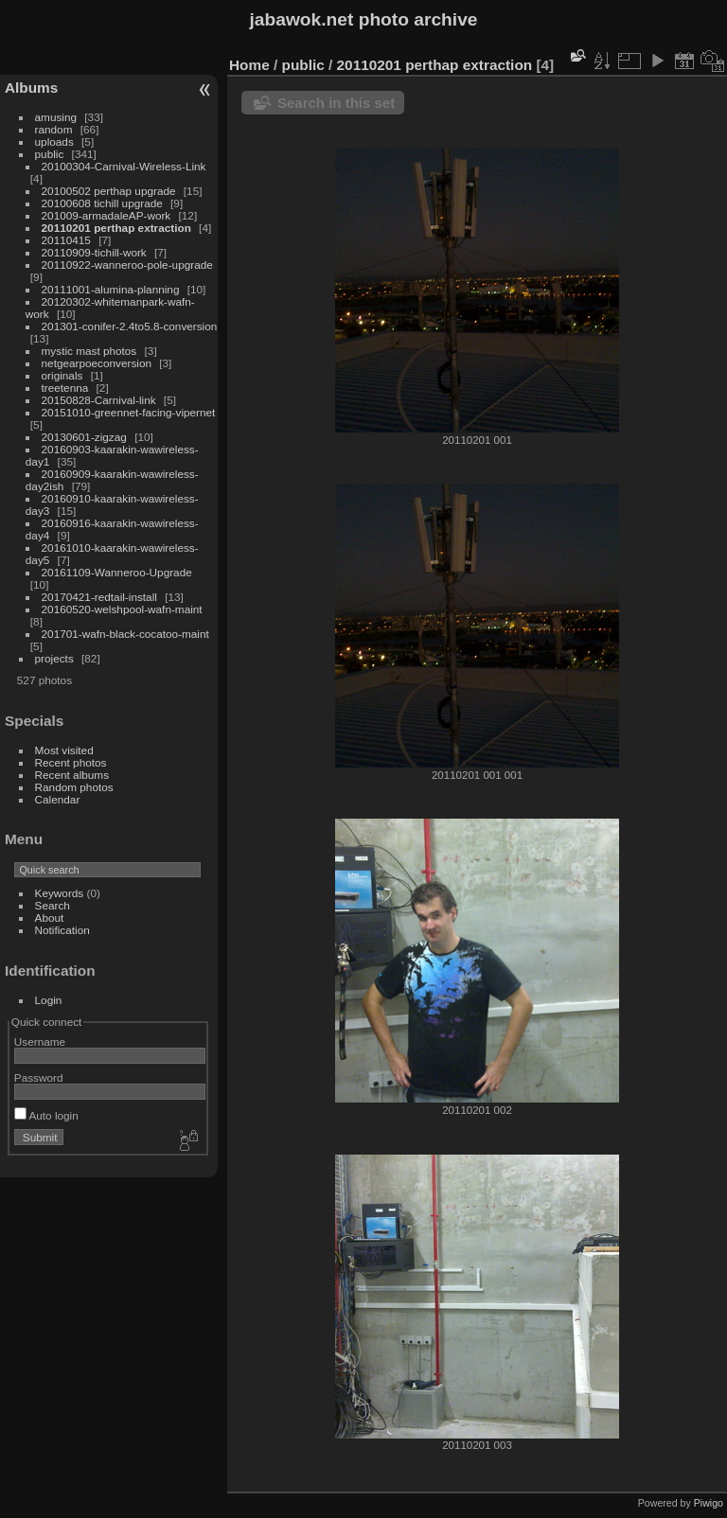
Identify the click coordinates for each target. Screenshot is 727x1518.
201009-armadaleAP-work (106, 215)
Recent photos (71, 762)
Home (249, 65)
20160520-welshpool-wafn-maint (122, 609)
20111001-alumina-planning (111, 289)
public (49, 154)
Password (38, 1077)
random (54, 129)
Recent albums (72, 774)
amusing (56, 117)
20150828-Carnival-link (99, 400)
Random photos (74, 787)
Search (52, 905)
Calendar (57, 799)
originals (62, 375)
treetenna (65, 387)
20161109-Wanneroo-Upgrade (117, 572)
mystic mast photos (89, 350)
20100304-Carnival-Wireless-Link (124, 166)
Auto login (46, 1115)
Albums (31, 87)
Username (39, 1041)
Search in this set (336, 103)
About (49, 917)
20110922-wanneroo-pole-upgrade (127, 264)
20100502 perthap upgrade (109, 191)
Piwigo (708, 1503)
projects (54, 658)
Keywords (59, 893)
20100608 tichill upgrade (102, 203)
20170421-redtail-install (99, 597)
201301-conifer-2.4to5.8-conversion (130, 326)
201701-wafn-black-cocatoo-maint (125, 633)
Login (48, 1000)
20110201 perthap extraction (116, 227)
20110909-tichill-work (94, 252)
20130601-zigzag (84, 437)
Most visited (64, 750)
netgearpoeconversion (96, 363)
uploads (54, 141)
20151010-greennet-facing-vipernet (129, 412)
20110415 (66, 240)
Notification (62, 930)
